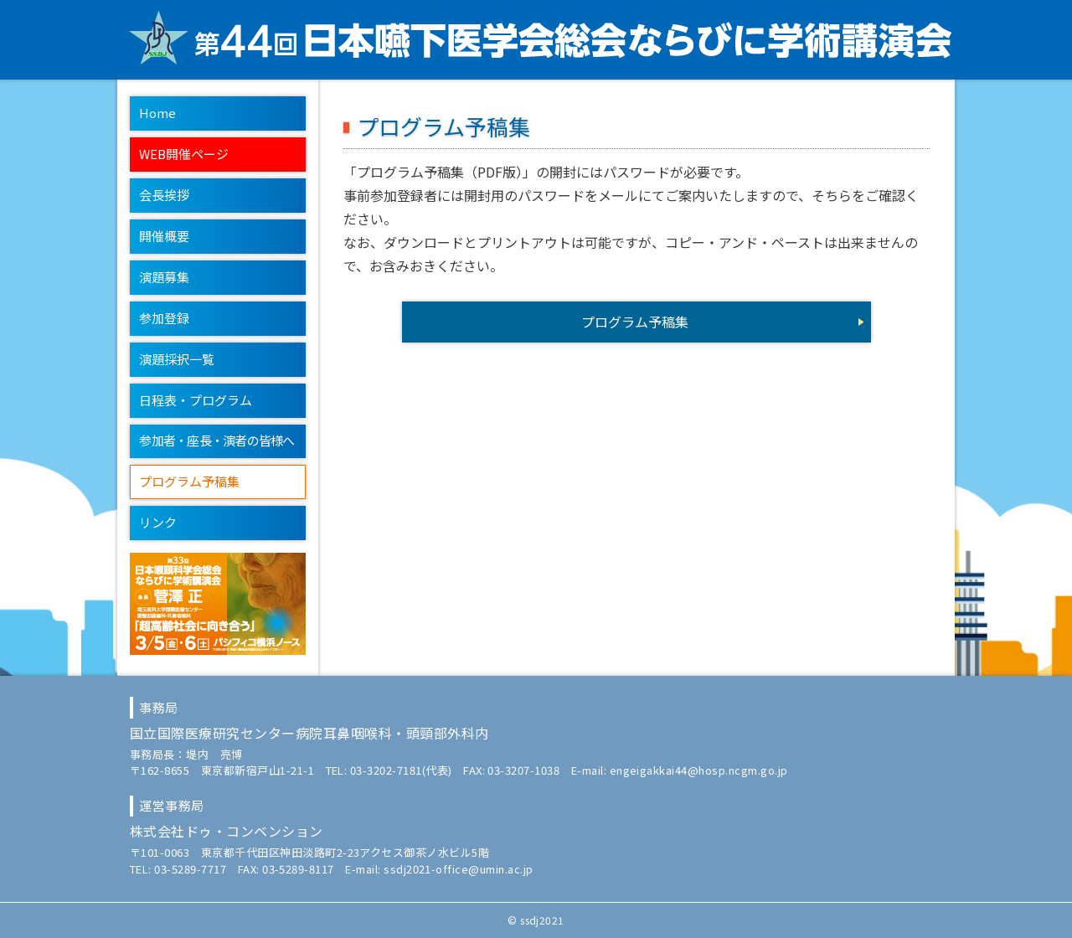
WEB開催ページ (184, 153)
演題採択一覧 (176, 359)
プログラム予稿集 (189, 481)
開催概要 (164, 236)
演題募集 (164, 277)
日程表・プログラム (195, 400)
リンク (158, 522)
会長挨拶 (164, 195)
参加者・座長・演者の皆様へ (216, 440)
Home (157, 112)
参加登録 (164, 318)
